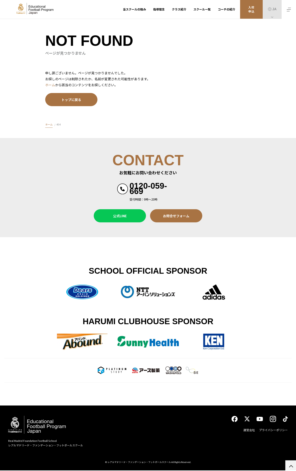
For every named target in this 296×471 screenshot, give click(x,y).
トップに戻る (71, 99)
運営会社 (249, 430)
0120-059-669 (148, 188)
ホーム (50, 84)
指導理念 (159, 9)
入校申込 (251, 9)
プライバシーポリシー (273, 430)
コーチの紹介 (226, 9)
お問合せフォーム (176, 215)
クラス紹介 (179, 9)
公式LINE (120, 215)
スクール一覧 (202, 9)
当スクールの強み (134, 9)
